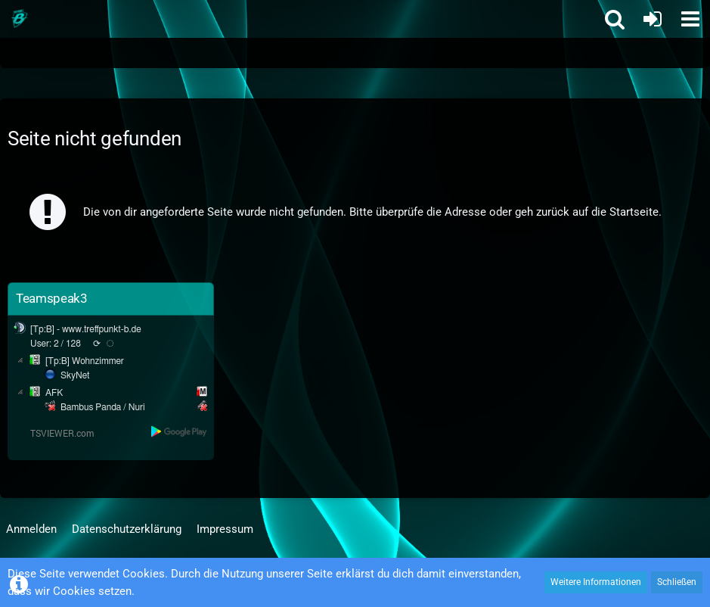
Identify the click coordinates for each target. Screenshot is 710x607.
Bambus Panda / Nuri (102, 407)
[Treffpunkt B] (19, 19)
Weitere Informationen (595, 582)
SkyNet (74, 375)
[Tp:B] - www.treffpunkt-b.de (85, 329)
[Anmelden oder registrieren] (652, 19)
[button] (690, 19)
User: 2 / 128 (55, 343)
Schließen (676, 582)
